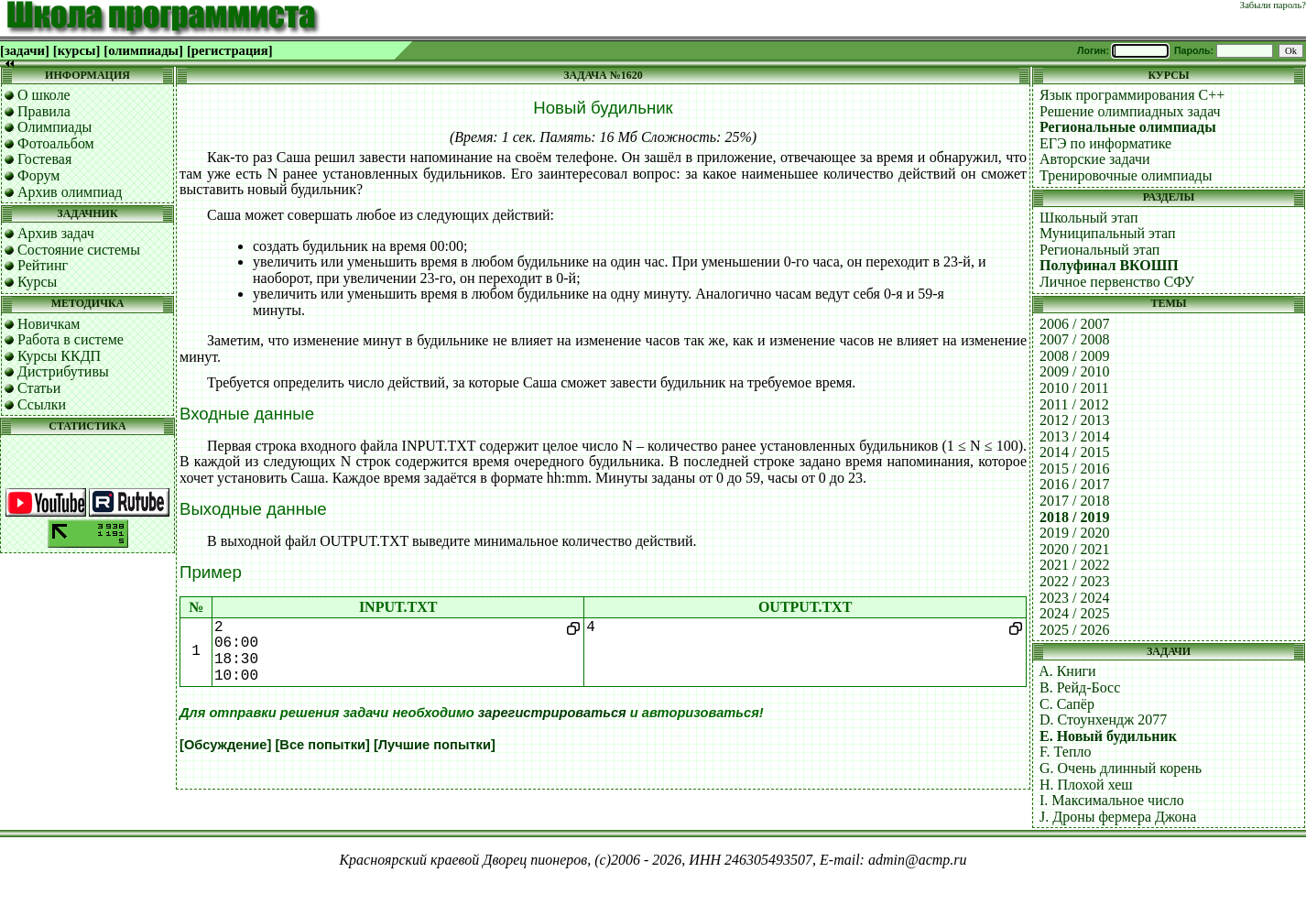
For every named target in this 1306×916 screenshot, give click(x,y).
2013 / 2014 (1074, 436)
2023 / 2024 (1074, 597)
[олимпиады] (143, 50)
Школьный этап (1088, 217)
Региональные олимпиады (1127, 127)
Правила (44, 111)
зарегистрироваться (552, 712)
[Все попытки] (322, 744)
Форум (38, 175)
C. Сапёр (1066, 704)
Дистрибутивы (63, 371)
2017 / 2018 (1074, 500)
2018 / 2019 (1074, 517)
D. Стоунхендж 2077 (1103, 719)
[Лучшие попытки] (434, 744)
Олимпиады (54, 127)
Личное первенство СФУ (1116, 281)
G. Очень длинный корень (1120, 768)
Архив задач (55, 233)
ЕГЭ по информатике (1105, 143)
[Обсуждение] (225, 744)
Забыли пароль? (1273, 5)
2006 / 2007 (1074, 324)
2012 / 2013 (1074, 420)
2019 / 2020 (1074, 532)
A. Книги (1067, 671)
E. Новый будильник (1108, 736)
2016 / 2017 (1074, 484)
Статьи (38, 388)
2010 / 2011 (1074, 388)
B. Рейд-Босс (1079, 687)
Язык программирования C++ (1131, 95)
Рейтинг (42, 265)
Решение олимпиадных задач (1130, 111)
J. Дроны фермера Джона (1117, 816)
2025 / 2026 (1074, 630)
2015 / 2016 (1074, 468)
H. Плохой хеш (1086, 784)
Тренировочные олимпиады (1125, 175)
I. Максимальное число (1111, 800)
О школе (44, 95)
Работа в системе (70, 339)
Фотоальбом (55, 143)
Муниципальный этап (1107, 233)
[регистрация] (230, 50)
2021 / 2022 (1074, 564)
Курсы (37, 281)
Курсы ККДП (59, 356)
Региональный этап (1099, 249)
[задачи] (24, 50)
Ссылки (41, 404)
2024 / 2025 (1074, 613)
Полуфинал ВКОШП (1109, 265)
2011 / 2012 (1074, 404)
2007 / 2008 (1074, 339)
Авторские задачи (1094, 159)
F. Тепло (1065, 751)
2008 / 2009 (1074, 356)
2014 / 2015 (1074, 452)
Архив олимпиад (70, 192)
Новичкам (48, 324)
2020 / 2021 (1074, 549)
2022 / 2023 (1074, 581)
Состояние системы (78, 249)
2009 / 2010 (1074, 371)
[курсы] (76, 50)
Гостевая (44, 159)
